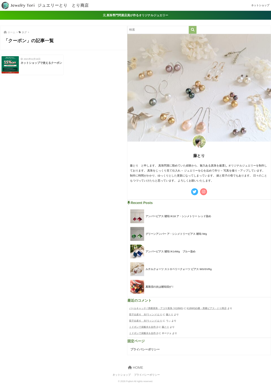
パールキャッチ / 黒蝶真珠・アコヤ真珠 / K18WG (156, 308)
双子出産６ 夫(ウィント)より (145, 314)
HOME (135, 367)
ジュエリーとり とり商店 (45, 5)
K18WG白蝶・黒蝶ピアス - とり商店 (207, 308)
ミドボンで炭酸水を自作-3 (143, 327)
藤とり (169, 314)
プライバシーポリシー (145, 349)
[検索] (193, 30)
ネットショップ (260, 5)
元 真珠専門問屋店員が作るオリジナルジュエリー (135, 15)
